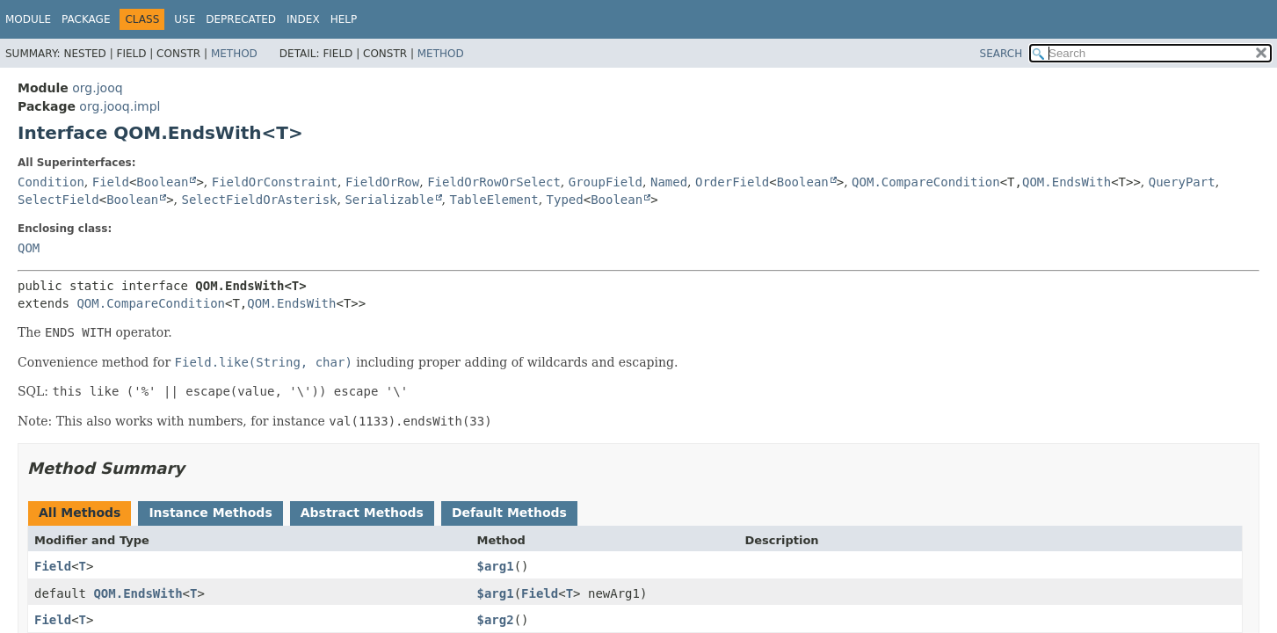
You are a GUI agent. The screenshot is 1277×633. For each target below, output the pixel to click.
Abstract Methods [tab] (362, 513)
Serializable (389, 200)
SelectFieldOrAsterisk (259, 200)
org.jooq (97, 88)
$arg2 (494, 620)
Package (86, 19)
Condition (51, 182)
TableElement (494, 200)
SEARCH (1001, 53)
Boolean (162, 182)
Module (28, 19)
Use (184, 19)
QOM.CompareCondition (926, 182)
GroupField (605, 182)
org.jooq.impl (119, 106)
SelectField (58, 200)
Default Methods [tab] (509, 513)
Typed (565, 200)
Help (344, 19)
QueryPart (1182, 182)
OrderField (732, 182)
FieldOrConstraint (274, 182)
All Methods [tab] (79, 513)
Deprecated (241, 19)
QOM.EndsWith (1066, 182)
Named (668, 182)
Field (110, 182)
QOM (29, 248)
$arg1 (494, 566)
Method (234, 53)
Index (303, 19)
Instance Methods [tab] (210, 513)
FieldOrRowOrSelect (494, 182)
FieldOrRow (382, 182)
